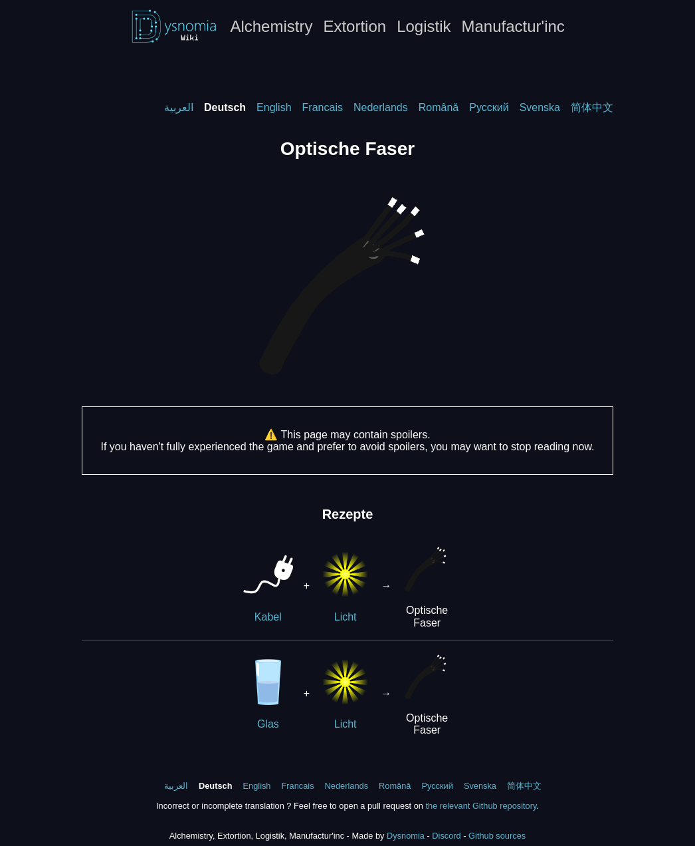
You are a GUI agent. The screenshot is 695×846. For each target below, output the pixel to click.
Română (438, 107)
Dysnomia (406, 836)
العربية (178, 107)
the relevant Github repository (480, 806)
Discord (446, 836)
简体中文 (592, 107)
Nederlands (380, 107)
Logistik (423, 26)
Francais (322, 107)
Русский (488, 107)
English (273, 107)
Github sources (497, 836)
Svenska (540, 107)
